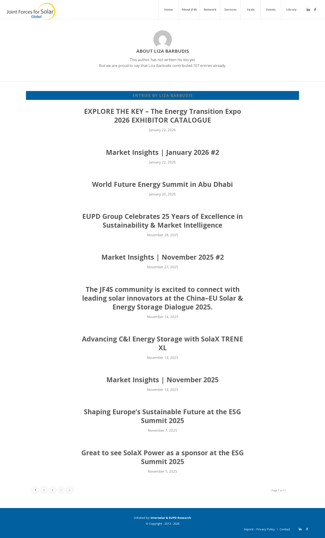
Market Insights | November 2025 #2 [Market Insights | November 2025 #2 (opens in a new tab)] (162, 257)
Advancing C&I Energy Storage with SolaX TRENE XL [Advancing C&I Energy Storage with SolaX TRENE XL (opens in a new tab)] (162, 343)
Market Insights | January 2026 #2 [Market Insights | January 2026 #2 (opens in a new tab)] (162, 152)
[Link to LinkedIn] (308, 9)
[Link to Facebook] (315, 9)
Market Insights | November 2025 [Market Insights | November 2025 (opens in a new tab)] (162, 379)
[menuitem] (168, 9)
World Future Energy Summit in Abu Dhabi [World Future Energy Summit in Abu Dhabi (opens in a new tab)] (162, 184)
